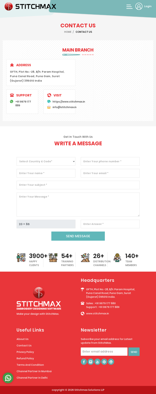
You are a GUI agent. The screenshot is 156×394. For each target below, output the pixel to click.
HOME (67, 32)
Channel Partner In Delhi (32, 378)
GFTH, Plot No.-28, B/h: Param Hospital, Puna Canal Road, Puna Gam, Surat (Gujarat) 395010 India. (110, 293)
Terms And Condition (30, 365)
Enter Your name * (32, 173)
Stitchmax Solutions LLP (89, 390)
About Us (23, 339)
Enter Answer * (93, 224)
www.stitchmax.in (97, 313)
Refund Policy (25, 358)
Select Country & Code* (35, 161)
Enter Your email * (95, 173)
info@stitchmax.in (64, 107)
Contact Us (24, 345)
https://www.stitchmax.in (69, 101)
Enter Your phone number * (102, 161)
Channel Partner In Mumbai (34, 371)
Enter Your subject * (33, 185)
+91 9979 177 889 (108, 307)
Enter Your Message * (34, 196)
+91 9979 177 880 (105, 303)
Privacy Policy (25, 352)
